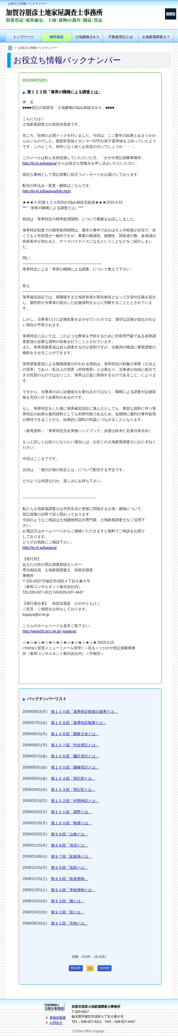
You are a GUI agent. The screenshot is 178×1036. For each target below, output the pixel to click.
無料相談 (57, 37)
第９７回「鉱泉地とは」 (71, 856)
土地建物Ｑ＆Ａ (87, 37)
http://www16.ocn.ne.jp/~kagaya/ (49, 631)
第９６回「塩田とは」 (69, 868)
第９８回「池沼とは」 (69, 845)
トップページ (23, 37)
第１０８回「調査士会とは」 (75, 734)
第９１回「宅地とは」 (69, 923)
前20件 (76, 968)
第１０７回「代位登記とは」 (75, 745)
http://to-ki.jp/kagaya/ (39, 163)
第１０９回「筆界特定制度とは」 (79, 723)
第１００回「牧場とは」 (71, 823)
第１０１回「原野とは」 (71, 812)
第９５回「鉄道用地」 (69, 879)
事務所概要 (58, 1018)
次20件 (104, 968)
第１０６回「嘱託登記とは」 (75, 756)
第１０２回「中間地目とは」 (75, 801)
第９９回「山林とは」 (69, 834)
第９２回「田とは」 (67, 912)
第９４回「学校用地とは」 (73, 890)
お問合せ (56, 1023)
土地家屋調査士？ (156, 37)
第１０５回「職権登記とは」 (75, 767)
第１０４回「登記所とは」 (73, 778)
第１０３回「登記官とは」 (73, 790)
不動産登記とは (120, 37)
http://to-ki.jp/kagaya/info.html (46, 191)
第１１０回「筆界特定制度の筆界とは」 (84, 712)
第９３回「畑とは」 (67, 901)
